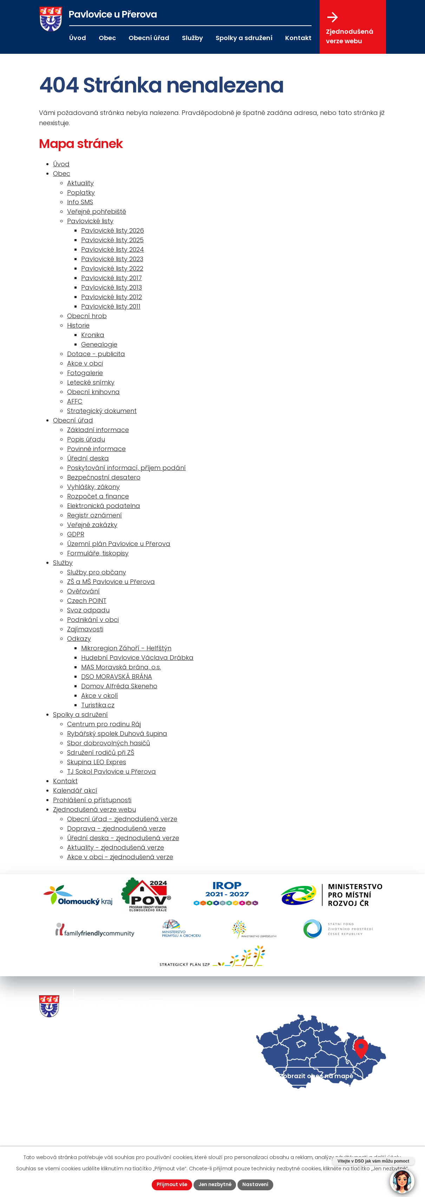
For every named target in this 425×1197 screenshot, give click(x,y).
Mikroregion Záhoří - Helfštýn (126, 648)
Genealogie (99, 344)
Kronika (92, 334)
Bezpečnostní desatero (103, 477)
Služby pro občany (96, 572)
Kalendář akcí (75, 790)
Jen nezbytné (215, 1184)
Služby (192, 37)
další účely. (388, 1156)
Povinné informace (96, 448)
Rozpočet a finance (98, 496)
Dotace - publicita (96, 353)
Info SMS (80, 202)
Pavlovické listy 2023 (112, 259)
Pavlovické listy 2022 (112, 268)
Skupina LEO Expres (96, 762)
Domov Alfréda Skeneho (119, 686)
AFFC (75, 401)
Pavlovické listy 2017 (111, 277)
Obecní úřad (149, 37)
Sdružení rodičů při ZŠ (100, 752)
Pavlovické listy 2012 (111, 296)
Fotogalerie (85, 372)
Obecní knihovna (93, 391)
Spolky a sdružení (244, 37)
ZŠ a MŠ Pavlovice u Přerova (111, 581)
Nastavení (257, 1184)
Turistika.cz (98, 705)
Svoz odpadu (88, 610)
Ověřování (83, 591)
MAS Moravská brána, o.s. (121, 667)
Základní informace (98, 429)
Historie (78, 325)
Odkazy (79, 638)
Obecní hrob (87, 315)
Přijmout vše (171, 1184)
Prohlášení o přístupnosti (92, 800)
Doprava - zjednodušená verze (116, 828)
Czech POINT (86, 600)
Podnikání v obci (93, 619)
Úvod (77, 37)
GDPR (75, 534)
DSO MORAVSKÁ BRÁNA (116, 676)
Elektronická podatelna (103, 505)
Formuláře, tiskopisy (98, 553)
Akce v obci (85, 363)
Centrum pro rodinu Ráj (104, 724)
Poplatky (81, 192)
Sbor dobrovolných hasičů (108, 743)
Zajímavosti (85, 629)
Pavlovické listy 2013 (111, 287)
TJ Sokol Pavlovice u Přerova (111, 771)
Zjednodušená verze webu (349, 28)
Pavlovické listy (90, 221)
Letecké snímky (91, 382)
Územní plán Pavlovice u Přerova (118, 543)
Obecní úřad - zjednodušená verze (122, 819)
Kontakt (298, 37)
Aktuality (80, 183)
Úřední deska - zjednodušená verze (123, 838)
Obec (107, 37)
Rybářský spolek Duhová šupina (117, 733)
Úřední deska (88, 458)
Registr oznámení (94, 515)
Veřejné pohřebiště (96, 211)
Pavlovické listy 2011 (110, 306)
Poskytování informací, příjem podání (126, 467)
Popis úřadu (86, 439)
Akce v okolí (99, 695)
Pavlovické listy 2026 (112, 230)
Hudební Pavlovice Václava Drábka (137, 657)
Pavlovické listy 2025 (112, 240)
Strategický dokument (102, 410)
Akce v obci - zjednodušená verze (120, 856)
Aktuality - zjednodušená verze (115, 847)
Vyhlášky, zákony (93, 486)
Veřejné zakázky (92, 524)
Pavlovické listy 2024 (112, 249)
